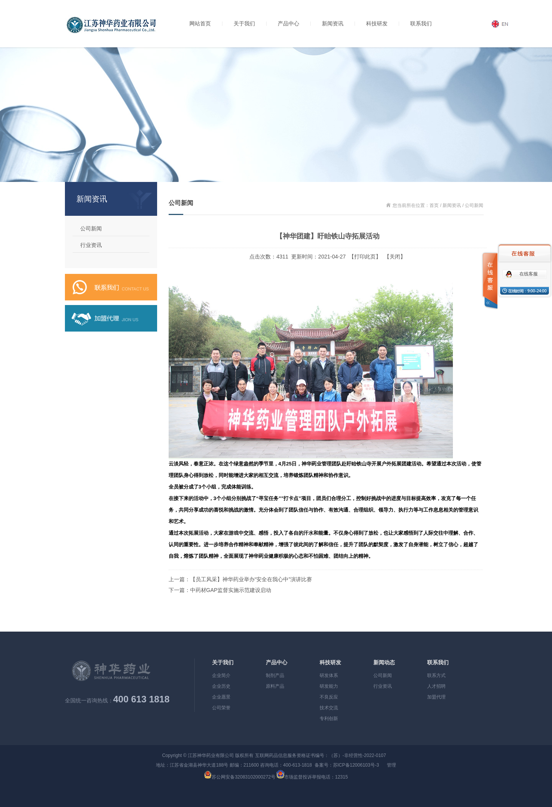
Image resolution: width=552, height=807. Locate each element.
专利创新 (329, 718)
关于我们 (244, 23)
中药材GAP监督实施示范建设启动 (231, 590)
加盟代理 (436, 697)
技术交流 (329, 707)
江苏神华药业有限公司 (211, 755)
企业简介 (221, 675)
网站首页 (200, 23)
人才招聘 (436, 686)
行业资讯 (91, 245)
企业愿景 (221, 697)
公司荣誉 (221, 707)
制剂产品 (275, 675)
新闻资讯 (332, 23)
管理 (391, 765)
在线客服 (528, 274)
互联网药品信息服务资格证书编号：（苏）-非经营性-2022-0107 (320, 755)
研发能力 (329, 686)
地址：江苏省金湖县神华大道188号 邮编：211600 (207, 765)
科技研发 (377, 23)
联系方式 (436, 675)
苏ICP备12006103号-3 (356, 765)
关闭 (395, 256)
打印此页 (365, 256)
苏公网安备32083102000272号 (243, 777)
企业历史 (221, 686)
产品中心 (288, 23)
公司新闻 (91, 228)
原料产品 (275, 686)
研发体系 (329, 675)
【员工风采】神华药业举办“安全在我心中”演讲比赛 (251, 579)
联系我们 (421, 23)
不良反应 (329, 697)
